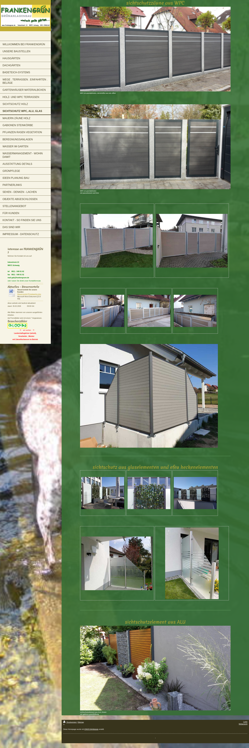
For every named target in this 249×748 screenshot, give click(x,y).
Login (245, 722)
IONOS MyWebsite (91, 729)
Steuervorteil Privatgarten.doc (29, 294)
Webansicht (243, 724)
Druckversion (70, 722)
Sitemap (81, 722)
